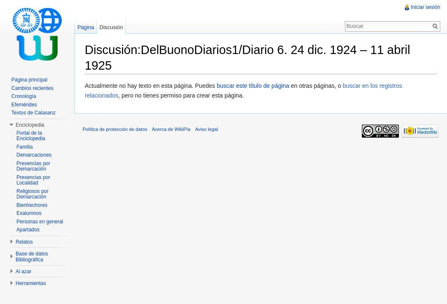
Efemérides (24, 105)
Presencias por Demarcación (33, 166)
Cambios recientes (32, 88)
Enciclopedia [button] (30, 125)
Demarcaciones (33, 155)
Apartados (28, 230)
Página (85, 27)
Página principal (29, 80)
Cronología (23, 96)
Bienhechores (31, 205)
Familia (24, 147)
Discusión (111, 27)
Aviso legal (206, 129)
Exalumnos (28, 213)
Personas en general (39, 222)
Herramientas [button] (31, 283)
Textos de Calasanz (33, 113)
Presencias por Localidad (33, 180)
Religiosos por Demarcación (32, 194)
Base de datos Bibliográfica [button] (32, 257)
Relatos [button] (24, 242)
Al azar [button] (23, 271)
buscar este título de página (253, 85)
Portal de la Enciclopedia (30, 136)
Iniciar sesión (425, 7)
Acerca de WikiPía (171, 129)
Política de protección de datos (115, 129)
